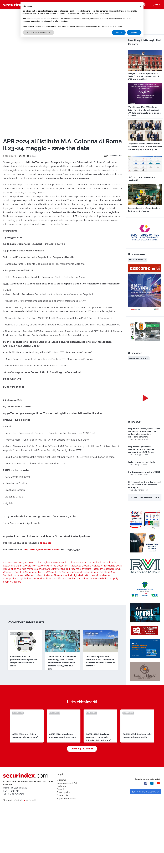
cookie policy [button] (104, 13)
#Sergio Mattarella (28, 450)
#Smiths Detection (57, 447)
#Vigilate (95, 447)
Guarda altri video (138, 358)
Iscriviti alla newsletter (145, 497)
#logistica (72, 459)
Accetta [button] (134, 32)
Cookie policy (63, 678)
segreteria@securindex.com (41, 431)
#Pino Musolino (81, 453)
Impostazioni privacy (66, 681)
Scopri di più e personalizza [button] (38, 32)
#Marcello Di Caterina (58, 453)
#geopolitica (10, 459)
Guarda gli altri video (82, 631)
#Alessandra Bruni (110, 450)
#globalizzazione (29, 459)
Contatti (60, 672)
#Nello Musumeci (70, 450)
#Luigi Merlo (76, 456)
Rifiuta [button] (119, 32)
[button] (140, 6)
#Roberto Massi (34, 456)
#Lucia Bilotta (99, 453)
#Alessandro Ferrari (34, 453)
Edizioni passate (137, 260)
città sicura (9, 37)
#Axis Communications (91, 443)
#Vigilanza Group (79, 447)
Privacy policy (63, 675)
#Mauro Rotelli (90, 450)
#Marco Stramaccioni (56, 456)
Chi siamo (61, 662)
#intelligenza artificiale (52, 459)
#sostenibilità (100, 459)
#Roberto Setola (12, 453)
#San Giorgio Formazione (31, 447)
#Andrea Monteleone (97, 456)
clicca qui (45, 424)
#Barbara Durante (49, 450)
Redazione (62, 669)
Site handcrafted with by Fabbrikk (20, 683)
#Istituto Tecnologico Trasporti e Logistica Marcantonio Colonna (40, 443)
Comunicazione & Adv (67, 666)
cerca (156, 4)
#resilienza (85, 459)
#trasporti (15, 463)
